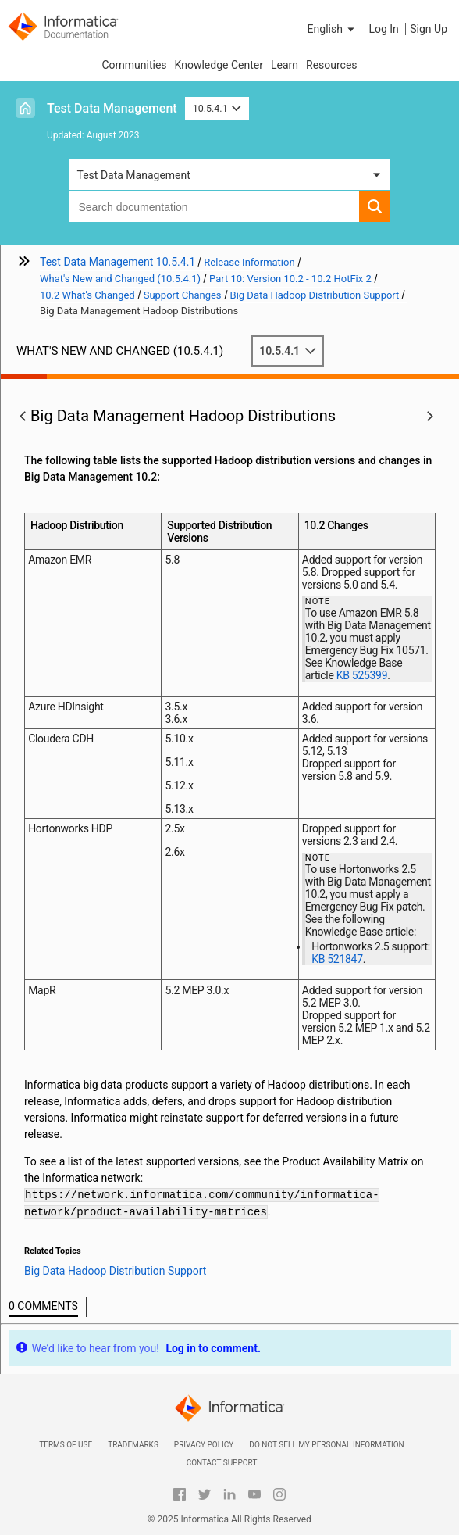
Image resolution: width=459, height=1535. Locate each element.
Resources (332, 65)
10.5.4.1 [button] (217, 108)
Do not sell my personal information (326, 1444)
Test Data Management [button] (133, 175)
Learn (284, 65)
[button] (332, 29)
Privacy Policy (203, 1444)
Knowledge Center (219, 65)
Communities (133, 65)
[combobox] (214, 206)
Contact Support (222, 1462)
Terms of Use (65, 1444)
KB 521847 (337, 959)
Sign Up (428, 29)
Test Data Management (112, 108)
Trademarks (133, 1444)
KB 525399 (362, 675)
